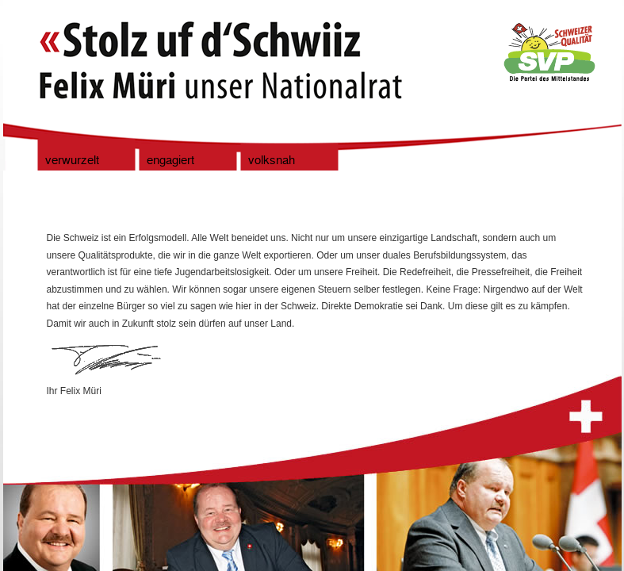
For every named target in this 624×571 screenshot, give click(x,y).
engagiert (170, 160)
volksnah (271, 160)
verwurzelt (72, 160)
